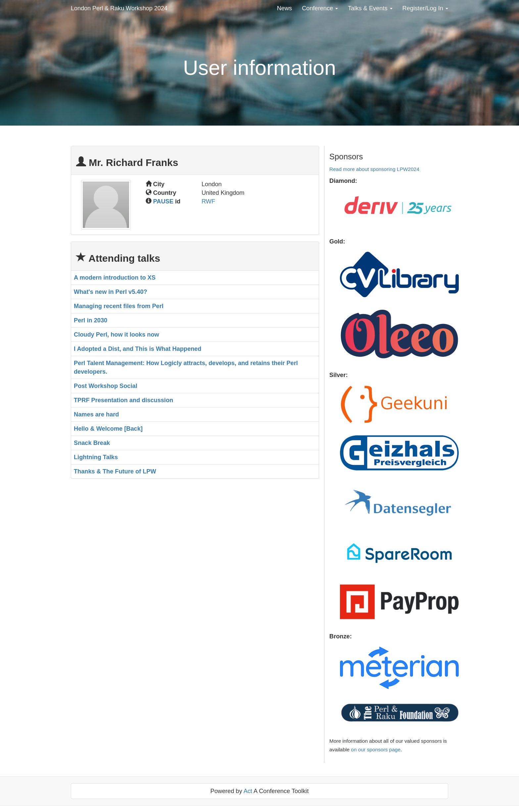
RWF (208, 201)
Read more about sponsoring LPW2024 (374, 169)
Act (248, 791)
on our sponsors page (376, 749)
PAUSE (163, 201)
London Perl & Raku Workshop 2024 (119, 8)
